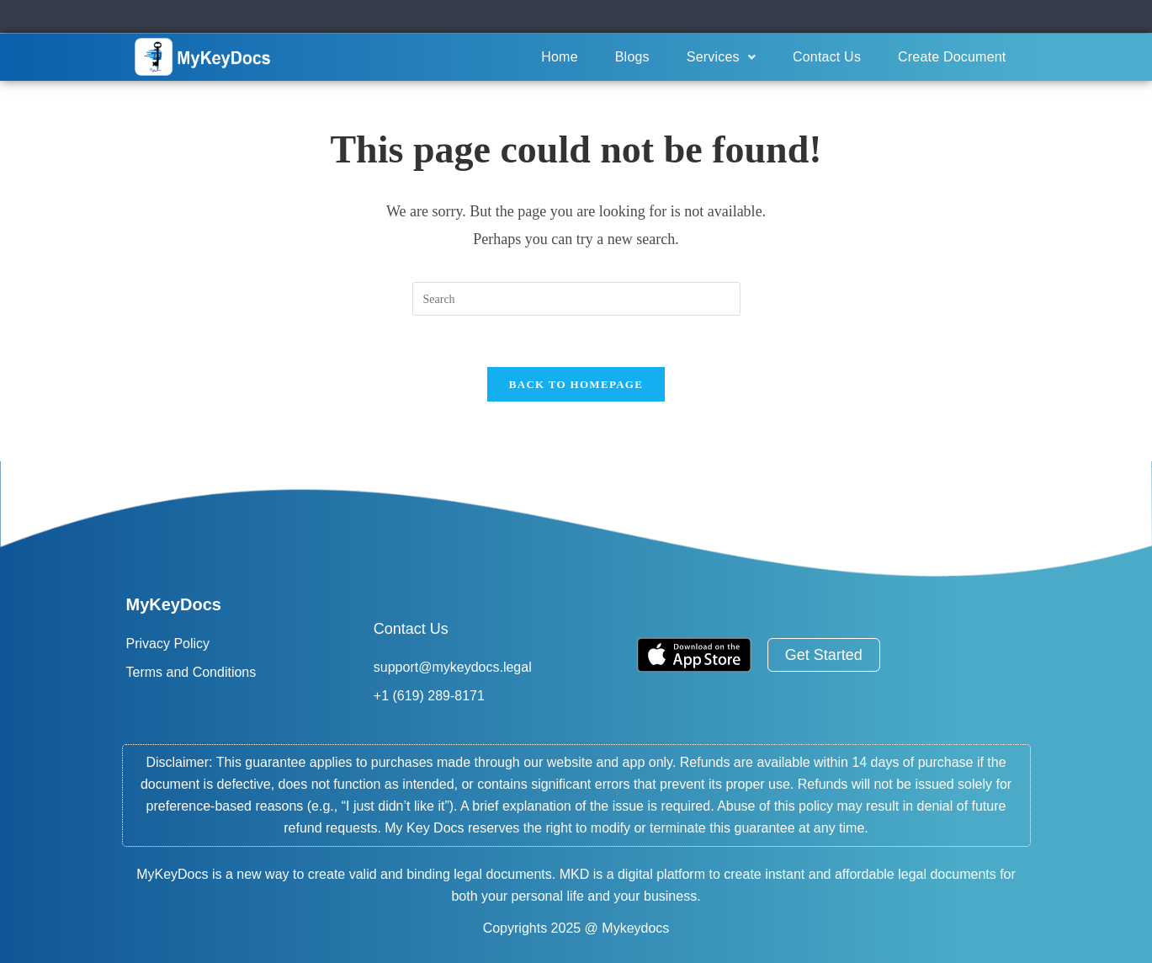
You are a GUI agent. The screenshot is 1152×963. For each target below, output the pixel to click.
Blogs (632, 57)
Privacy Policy (168, 643)
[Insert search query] (576, 299)
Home (559, 57)
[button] (721, 57)
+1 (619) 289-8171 (429, 696)
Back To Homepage (576, 384)
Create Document (952, 57)
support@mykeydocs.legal (453, 667)
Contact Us (827, 57)
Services (721, 57)
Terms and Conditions (191, 672)
